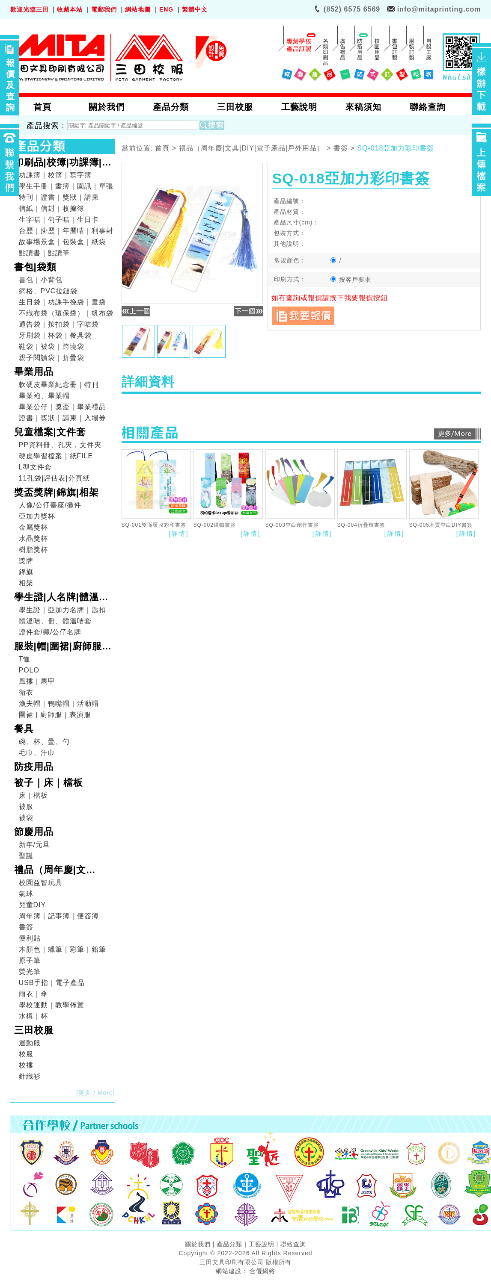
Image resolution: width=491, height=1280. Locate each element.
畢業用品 (34, 371)
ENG (166, 9)
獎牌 (26, 560)
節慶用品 (34, 831)
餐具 (24, 728)
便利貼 (30, 938)
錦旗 (26, 571)
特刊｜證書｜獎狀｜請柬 (59, 197)
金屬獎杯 (33, 527)
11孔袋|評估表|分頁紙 (54, 478)
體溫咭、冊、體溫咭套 (55, 621)
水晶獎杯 (33, 538)
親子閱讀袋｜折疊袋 (51, 357)
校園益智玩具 (40, 882)
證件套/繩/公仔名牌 (50, 632)
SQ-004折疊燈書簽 (361, 525)
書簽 (26, 927)
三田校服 (34, 1030)
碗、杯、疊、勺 (44, 741)
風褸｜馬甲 (37, 681)
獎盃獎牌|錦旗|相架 (56, 492)
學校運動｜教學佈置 (51, 1005)
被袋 (26, 817)
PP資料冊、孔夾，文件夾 (60, 444)
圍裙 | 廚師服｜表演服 (55, 714)
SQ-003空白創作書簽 (292, 525)
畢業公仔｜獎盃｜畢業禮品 (62, 406)
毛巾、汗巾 (37, 752)
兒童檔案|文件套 (50, 432)
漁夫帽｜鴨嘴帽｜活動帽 (59, 703)
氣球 (26, 893)
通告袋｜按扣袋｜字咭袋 (59, 324)
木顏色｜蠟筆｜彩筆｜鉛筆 (62, 949)
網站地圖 (138, 9)
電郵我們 (104, 9)
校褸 (26, 1065)
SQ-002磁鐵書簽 (214, 525)
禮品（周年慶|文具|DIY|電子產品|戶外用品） (61, 870)
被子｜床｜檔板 (48, 782)
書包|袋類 (35, 267)
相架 (26, 583)
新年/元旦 (34, 844)
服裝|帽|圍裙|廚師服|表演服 (59, 647)
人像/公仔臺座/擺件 (50, 505)
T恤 (25, 659)
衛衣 (26, 692)
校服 (26, 1054)
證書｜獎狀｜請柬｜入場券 (62, 418)
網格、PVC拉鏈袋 (48, 291)
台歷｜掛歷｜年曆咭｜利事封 (66, 230)
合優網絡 (262, 1271)
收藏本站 (70, 9)
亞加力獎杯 (37, 516)
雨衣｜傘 (33, 993)
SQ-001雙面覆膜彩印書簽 (154, 525)
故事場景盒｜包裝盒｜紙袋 (62, 241)
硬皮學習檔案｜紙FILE (56, 456)
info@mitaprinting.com (439, 9)
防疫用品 (34, 766)
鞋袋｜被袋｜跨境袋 (51, 346)
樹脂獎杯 (33, 549)
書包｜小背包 (40, 279)
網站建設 (228, 1271)
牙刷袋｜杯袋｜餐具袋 (55, 335)
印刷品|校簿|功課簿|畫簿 (63, 163)
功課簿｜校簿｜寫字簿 (55, 175)
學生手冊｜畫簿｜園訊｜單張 (66, 186)
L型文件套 (35, 467)
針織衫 (30, 1076)
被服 (26, 806)
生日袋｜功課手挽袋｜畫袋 (62, 302)
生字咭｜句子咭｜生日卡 (59, 219)
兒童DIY (32, 904)
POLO (29, 670)
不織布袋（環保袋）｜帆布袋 (66, 313)
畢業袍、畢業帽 (44, 395)
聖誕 (26, 855)
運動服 (30, 1043)
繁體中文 (195, 9)
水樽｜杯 (33, 1016)
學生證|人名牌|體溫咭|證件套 (63, 598)
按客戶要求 (351, 279)
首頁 (162, 148)
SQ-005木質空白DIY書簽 (441, 525)
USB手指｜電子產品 (52, 982)
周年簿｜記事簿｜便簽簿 (59, 916)
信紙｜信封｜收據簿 (51, 208)
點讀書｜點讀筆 (44, 253)
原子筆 (30, 960)
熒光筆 (30, 971)
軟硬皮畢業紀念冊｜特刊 (59, 384)
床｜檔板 (33, 795)
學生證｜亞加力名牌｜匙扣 (62, 609)
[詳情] (179, 533)
